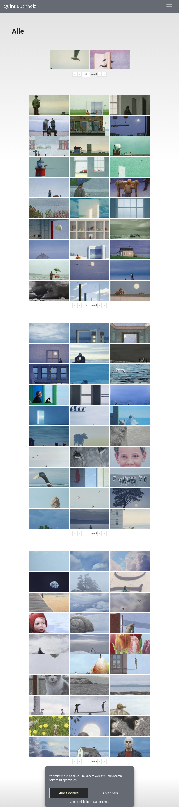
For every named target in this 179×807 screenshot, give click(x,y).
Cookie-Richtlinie (80, 802)
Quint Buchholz (20, 6)
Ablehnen (110, 793)
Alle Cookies (69, 793)
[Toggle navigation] (169, 6)
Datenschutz (101, 802)
